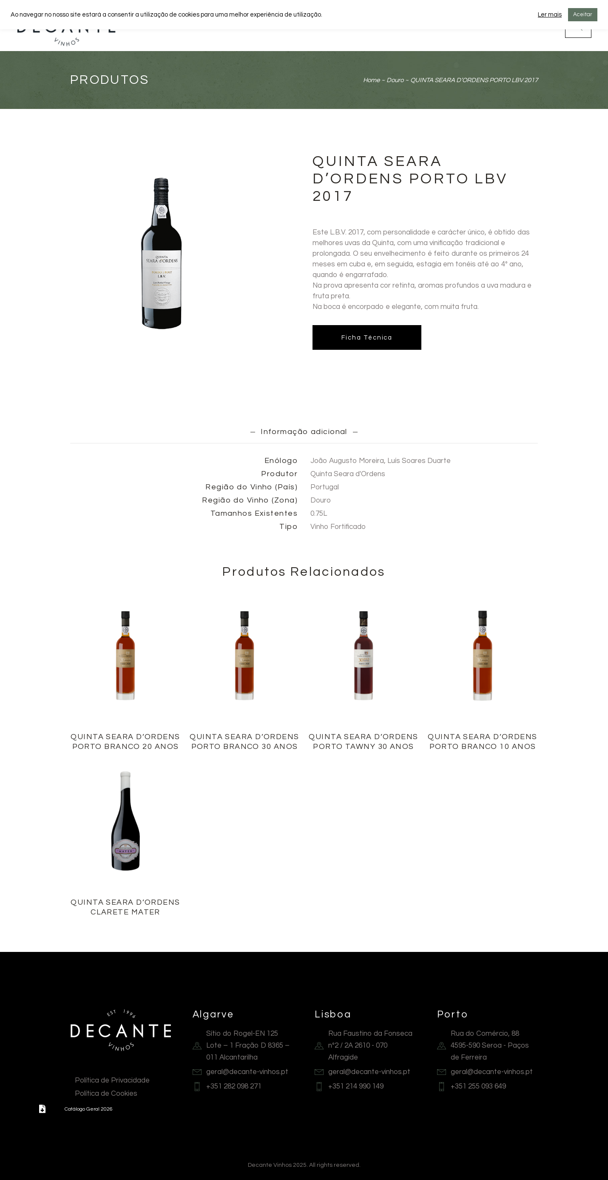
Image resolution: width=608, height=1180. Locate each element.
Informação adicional (304, 432)
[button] (42, 1109)
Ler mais (550, 14)
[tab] (304, 431)
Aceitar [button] (582, 14)
